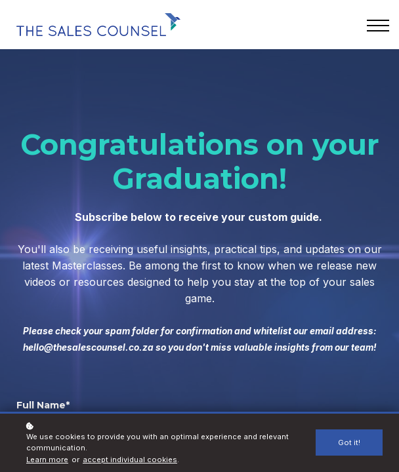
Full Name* (43, 405)
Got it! (349, 442)
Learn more (47, 459)
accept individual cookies (130, 459)
